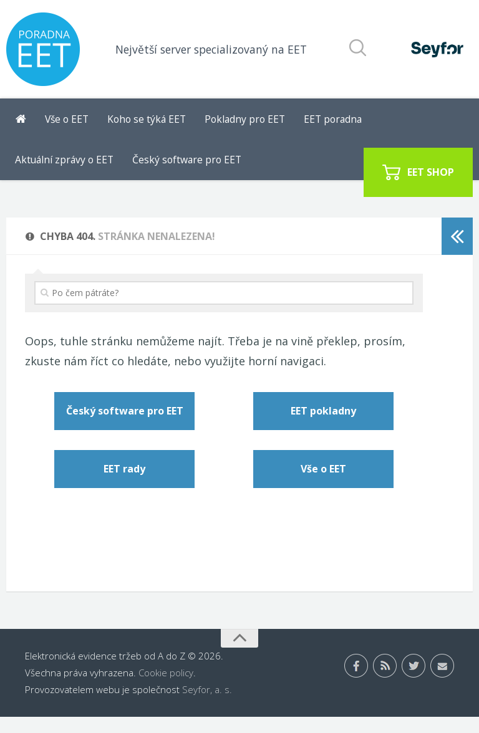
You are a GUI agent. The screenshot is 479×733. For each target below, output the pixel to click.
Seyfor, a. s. (207, 705)
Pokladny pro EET (226, 123)
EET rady (124, 485)
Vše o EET (64, 123)
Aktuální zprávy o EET (394, 123)
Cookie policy (165, 689)
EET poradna (306, 123)
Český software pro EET (65, 172)
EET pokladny (323, 427)
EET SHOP (430, 171)
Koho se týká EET (137, 123)
